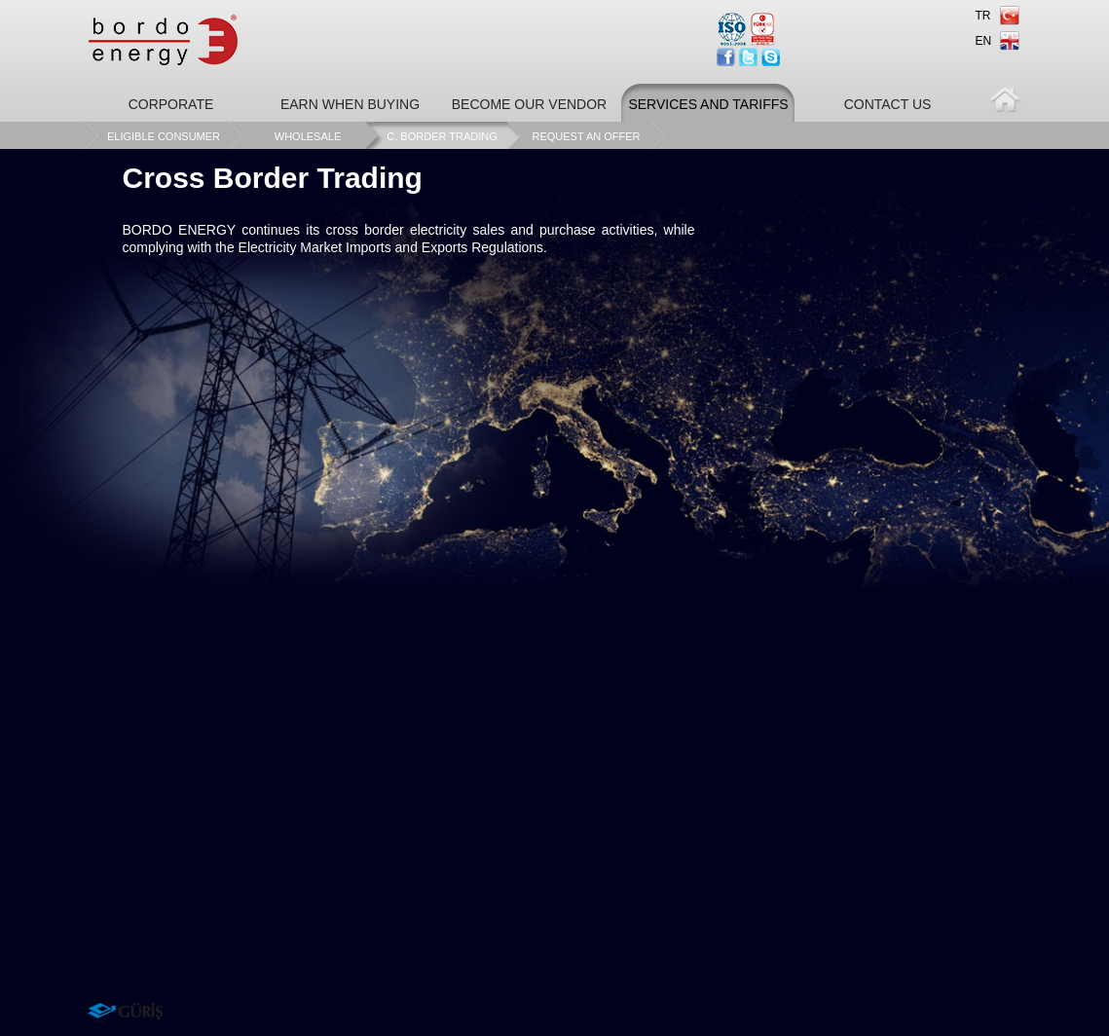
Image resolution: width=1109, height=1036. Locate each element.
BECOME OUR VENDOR (529, 104)
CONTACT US (888, 104)
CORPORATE (171, 104)
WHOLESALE (308, 136)
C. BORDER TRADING (442, 136)
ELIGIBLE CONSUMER (163, 136)
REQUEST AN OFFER (586, 136)
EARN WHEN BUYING (350, 104)
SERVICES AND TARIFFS (708, 104)
